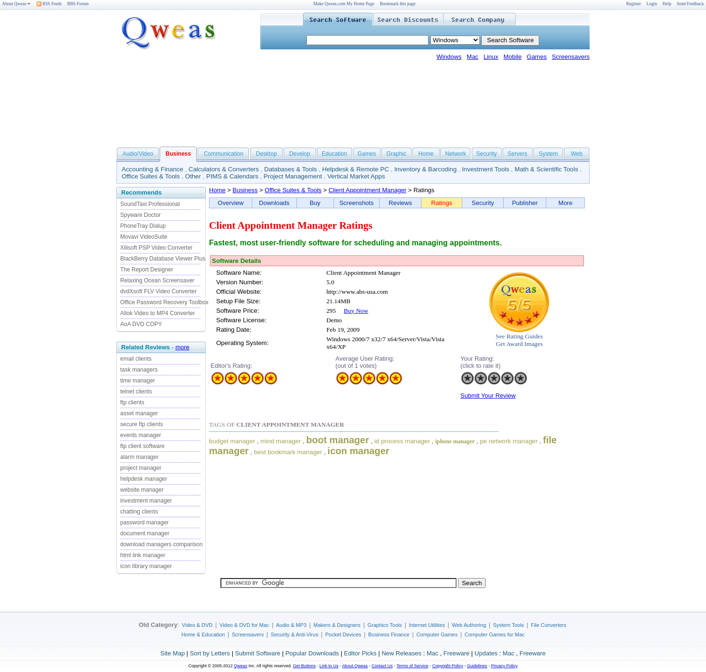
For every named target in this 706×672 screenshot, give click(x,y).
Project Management (293, 176)
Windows (449, 56)
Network (455, 153)
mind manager (280, 441)
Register (633, 3)
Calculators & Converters (224, 169)
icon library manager (146, 566)
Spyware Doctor (140, 215)
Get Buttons (304, 665)
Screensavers (571, 56)
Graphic (396, 153)
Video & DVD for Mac (244, 625)
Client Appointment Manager (367, 190)
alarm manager (139, 457)
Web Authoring (469, 625)
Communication (223, 153)
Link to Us (328, 665)
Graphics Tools (384, 625)
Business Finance (389, 634)
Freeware (456, 653)
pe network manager (509, 441)
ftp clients (132, 402)
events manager (140, 435)
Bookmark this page (397, 3)
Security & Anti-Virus (294, 634)
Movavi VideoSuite (143, 236)
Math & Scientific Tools (546, 169)
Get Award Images (519, 343)
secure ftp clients (141, 424)
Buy (315, 202)
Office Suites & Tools (151, 176)
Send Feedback (690, 3)
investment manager (146, 500)
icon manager (358, 451)
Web (576, 153)
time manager (137, 380)
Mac (472, 56)
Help (667, 3)
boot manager (337, 440)
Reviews (400, 202)
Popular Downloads (312, 653)
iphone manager (455, 441)
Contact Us (382, 665)
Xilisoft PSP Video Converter (156, 247)
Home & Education (203, 634)
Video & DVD (197, 625)
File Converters (548, 625)
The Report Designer (146, 269)
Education (334, 153)
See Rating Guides (519, 336)
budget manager (232, 441)
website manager (141, 489)
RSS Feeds (49, 3)
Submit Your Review (487, 395)
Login (652, 3)
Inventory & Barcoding (425, 169)
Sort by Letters (210, 653)
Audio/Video (138, 153)
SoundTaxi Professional (150, 204)
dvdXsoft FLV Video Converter (158, 291)
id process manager (402, 441)
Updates (486, 653)
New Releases (401, 653)
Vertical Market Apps (356, 176)
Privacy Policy (504, 665)
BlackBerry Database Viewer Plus (162, 258)
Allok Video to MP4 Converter (157, 313)
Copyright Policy (447, 665)
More (565, 202)
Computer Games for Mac (495, 634)
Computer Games (437, 634)
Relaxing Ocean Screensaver (157, 280)
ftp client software (142, 446)
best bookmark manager (288, 452)
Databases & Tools (290, 169)
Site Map (173, 653)
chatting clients (139, 511)
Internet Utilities (427, 625)
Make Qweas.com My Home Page (344, 3)
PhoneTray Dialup (143, 226)
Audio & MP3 (291, 625)
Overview (230, 202)
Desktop (266, 153)
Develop (299, 153)
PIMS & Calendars (232, 176)
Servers (517, 153)
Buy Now (356, 310)
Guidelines (477, 665)
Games (537, 56)
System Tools (508, 625)
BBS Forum (78, 3)
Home (426, 153)
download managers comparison (161, 544)
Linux (491, 56)
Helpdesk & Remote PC (355, 169)
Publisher (525, 202)
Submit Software (257, 653)
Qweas (240, 665)
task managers (139, 369)
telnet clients (136, 391)
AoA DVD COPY (141, 324)
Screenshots (356, 202)
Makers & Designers (337, 625)
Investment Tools (485, 169)
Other (193, 176)
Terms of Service (412, 665)
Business (245, 190)
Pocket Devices (343, 634)
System (548, 153)
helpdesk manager (143, 479)
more (182, 347)
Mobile (513, 56)
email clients (136, 358)
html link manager (142, 555)
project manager (141, 468)
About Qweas (16, 3)
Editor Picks (360, 653)
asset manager (139, 413)
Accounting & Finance (152, 169)
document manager (144, 533)
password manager (144, 522)
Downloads (274, 202)
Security (486, 153)
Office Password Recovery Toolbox (164, 302)
